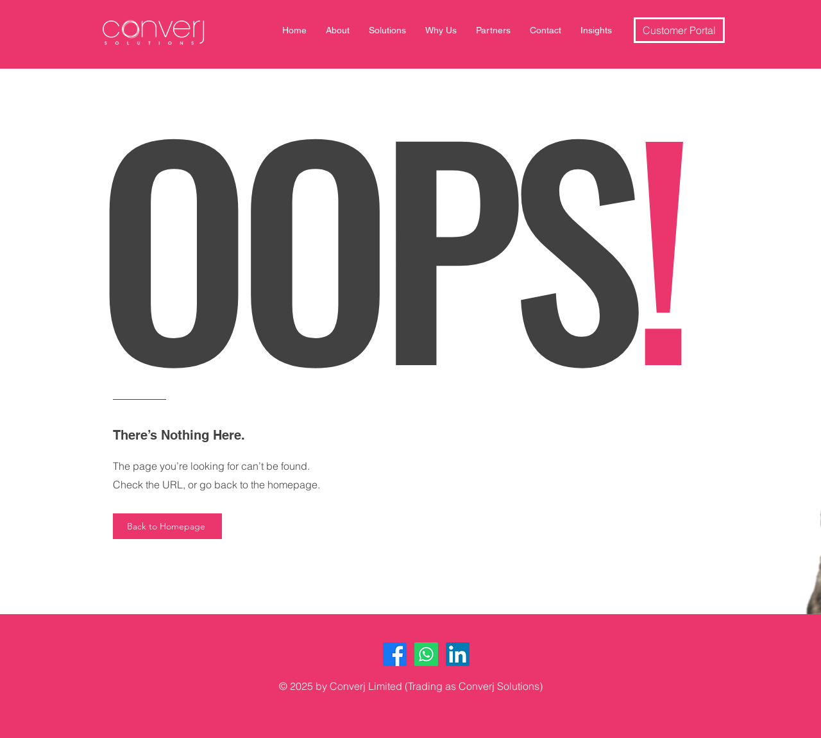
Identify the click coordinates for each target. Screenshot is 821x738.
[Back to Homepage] (167, 526)
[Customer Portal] (679, 30)
